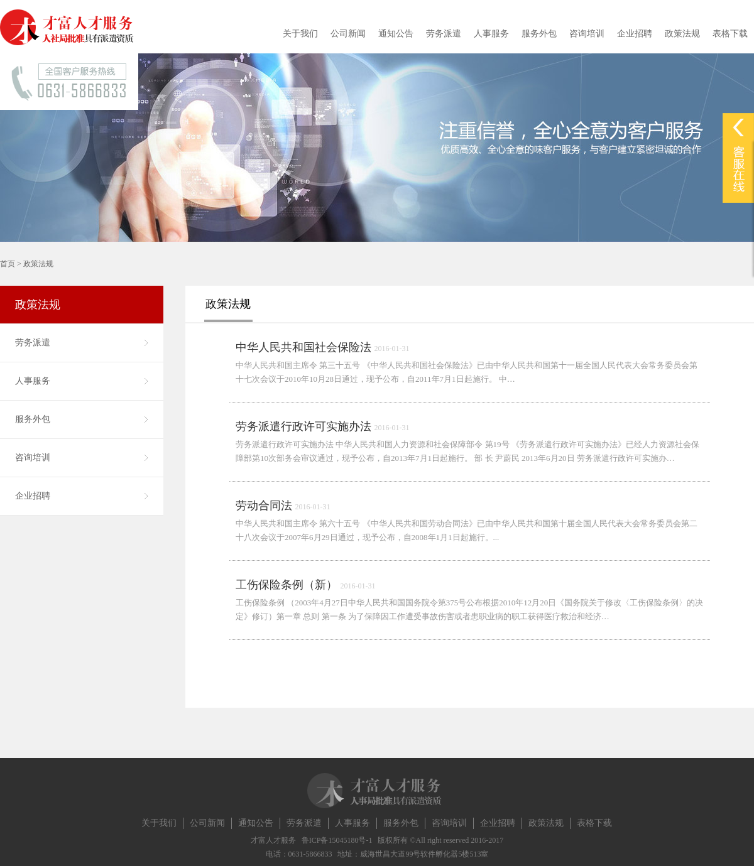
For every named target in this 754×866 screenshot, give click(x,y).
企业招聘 (634, 33)
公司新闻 (348, 33)
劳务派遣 (443, 33)
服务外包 (539, 33)
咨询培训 (586, 33)
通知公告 (395, 33)
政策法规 (682, 33)
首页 (7, 263)
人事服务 (491, 33)
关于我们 (300, 33)
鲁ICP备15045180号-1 (337, 840)
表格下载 (730, 33)
